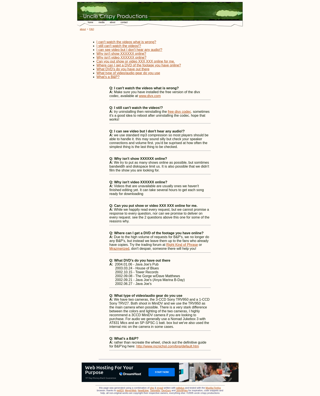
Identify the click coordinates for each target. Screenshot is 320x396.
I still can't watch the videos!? (119, 46)
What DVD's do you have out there (123, 69)
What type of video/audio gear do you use (128, 73)
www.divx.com (150, 96)
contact (124, 22)
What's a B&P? (108, 77)
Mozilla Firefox (213, 388)
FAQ (91, 29)
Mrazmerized (119, 248)
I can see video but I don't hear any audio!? (129, 50)
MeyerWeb (130, 390)
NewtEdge (143, 390)
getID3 (120, 390)
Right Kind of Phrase (182, 245)
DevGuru (166, 390)
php (152, 388)
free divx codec (179, 111)
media (102, 22)
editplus (180, 388)
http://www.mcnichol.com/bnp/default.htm (167, 346)
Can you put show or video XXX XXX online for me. (136, 61)
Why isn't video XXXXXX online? (122, 57)
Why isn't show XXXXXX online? (121, 53)
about (112, 22)
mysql (160, 388)
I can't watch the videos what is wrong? (126, 42)
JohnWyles (182, 390)
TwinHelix (155, 390)
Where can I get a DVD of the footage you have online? (139, 65)
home (90, 22)
